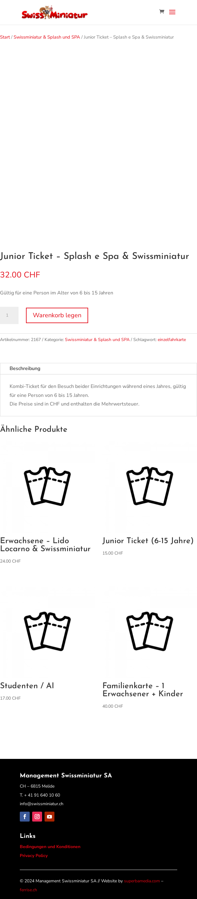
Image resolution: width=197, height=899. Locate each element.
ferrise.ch (28, 890)
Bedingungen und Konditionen (50, 847)
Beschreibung (25, 368)
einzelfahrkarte (172, 340)
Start (5, 37)
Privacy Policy (34, 856)
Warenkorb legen (57, 315)
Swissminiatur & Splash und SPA (47, 37)
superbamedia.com (142, 881)
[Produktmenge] (9, 315)
